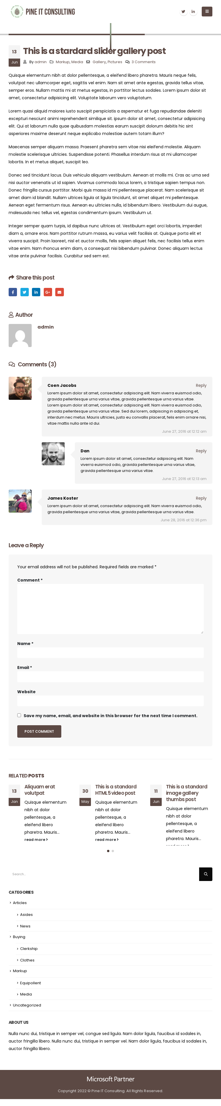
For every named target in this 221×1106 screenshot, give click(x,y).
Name (25, 643)
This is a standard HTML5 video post (115, 789)
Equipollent (30, 990)
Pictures (115, 61)
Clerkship (29, 956)
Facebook (13, 292)
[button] (108, 858)
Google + (48, 292)
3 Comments (144, 61)
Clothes (27, 967)
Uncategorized (27, 1012)
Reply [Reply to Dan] (201, 451)
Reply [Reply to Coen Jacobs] (201, 385)
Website (26, 692)
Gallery (99, 61)
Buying (19, 943)
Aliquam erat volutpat (39, 789)
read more (36, 839)
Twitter (24, 292)
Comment (30, 580)
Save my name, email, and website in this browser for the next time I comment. (110, 716)
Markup (63, 61)
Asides (26, 921)
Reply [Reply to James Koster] (201, 498)
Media (77, 61)
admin (41, 61)
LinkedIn (36, 292)
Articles (20, 909)
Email (59, 292)
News (25, 933)
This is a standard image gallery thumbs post (186, 793)
